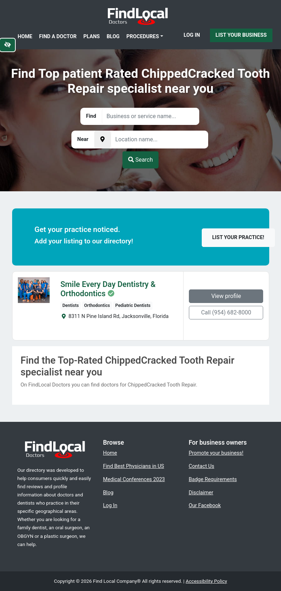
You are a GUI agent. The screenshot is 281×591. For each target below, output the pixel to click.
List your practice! (238, 237)
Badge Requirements (213, 479)
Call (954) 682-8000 (226, 312)
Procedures (142, 37)
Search (140, 159)
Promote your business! (216, 453)
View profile (226, 296)
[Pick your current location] (102, 139)
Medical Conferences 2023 (134, 479)
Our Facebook (205, 505)
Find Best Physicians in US (133, 466)
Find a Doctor (58, 37)
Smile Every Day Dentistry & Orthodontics (107, 289)
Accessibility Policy (206, 581)
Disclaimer (201, 492)
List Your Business (241, 35)
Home (25, 37)
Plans (92, 37)
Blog (113, 37)
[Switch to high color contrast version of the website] (7, 45)
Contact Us (202, 466)
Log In (192, 35)
